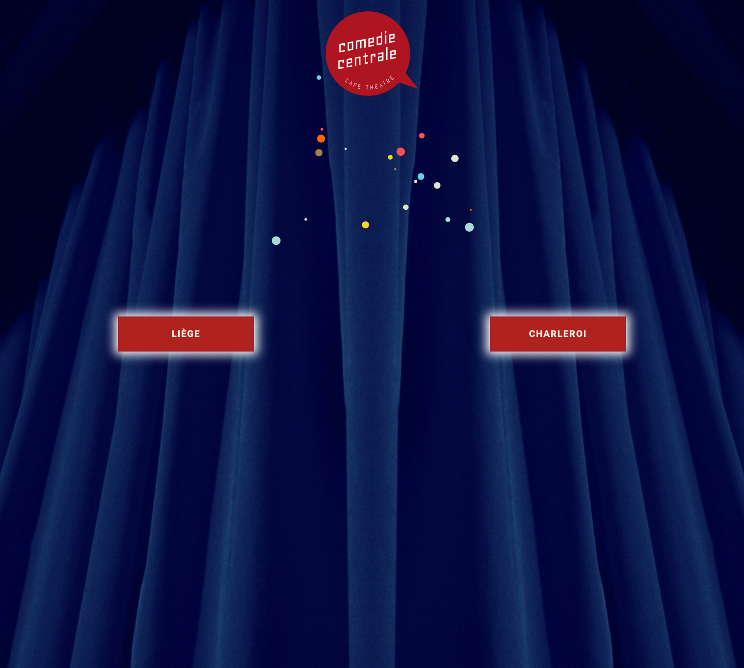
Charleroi (558, 334)
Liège (186, 334)
